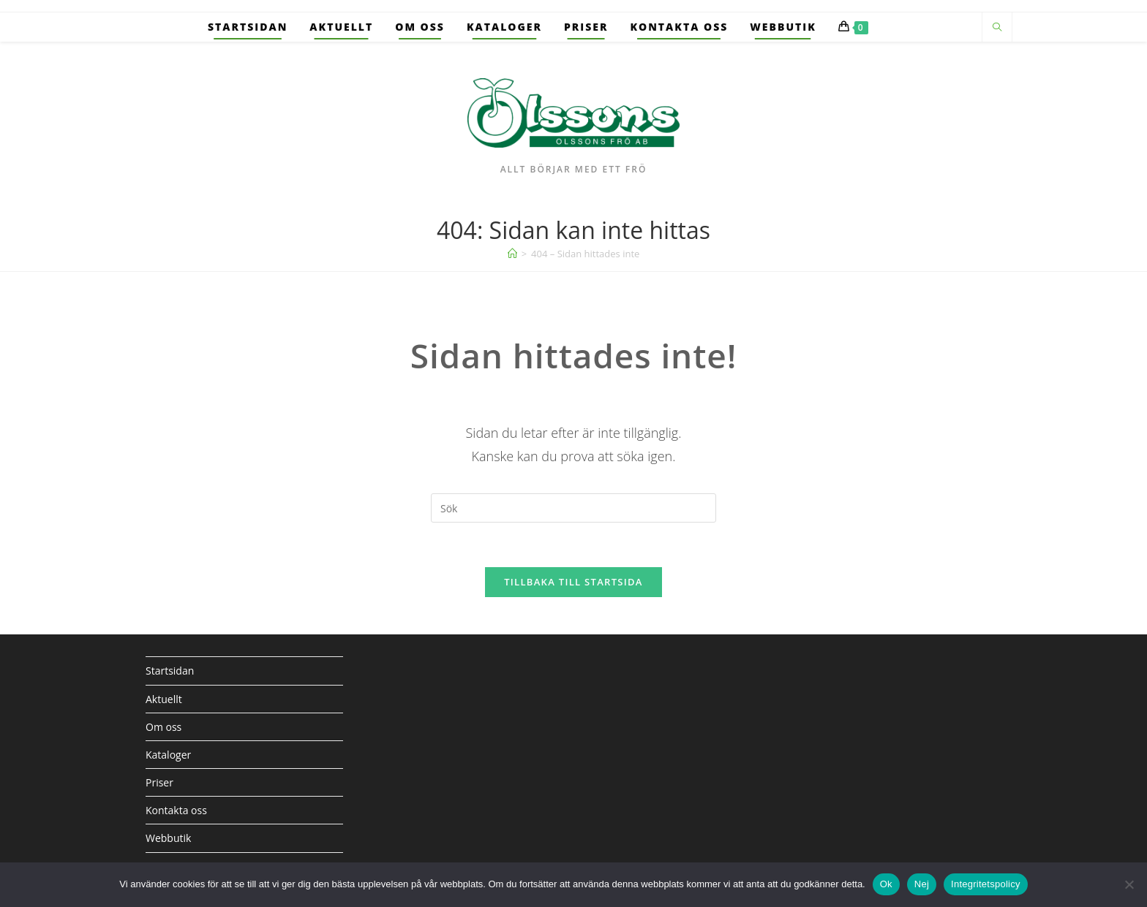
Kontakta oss (176, 810)
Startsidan (170, 671)
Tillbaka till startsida (573, 581)
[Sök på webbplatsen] (997, 28)
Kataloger (168, 755)
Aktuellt (164, 699)
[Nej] (1128, 884)
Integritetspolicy (985, 883)
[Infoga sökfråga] (573, 508)
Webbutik (168, 838)
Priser (159, 782)
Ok (886, 883)
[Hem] (512, 253)
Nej (921, 883)
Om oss (163, 727)
